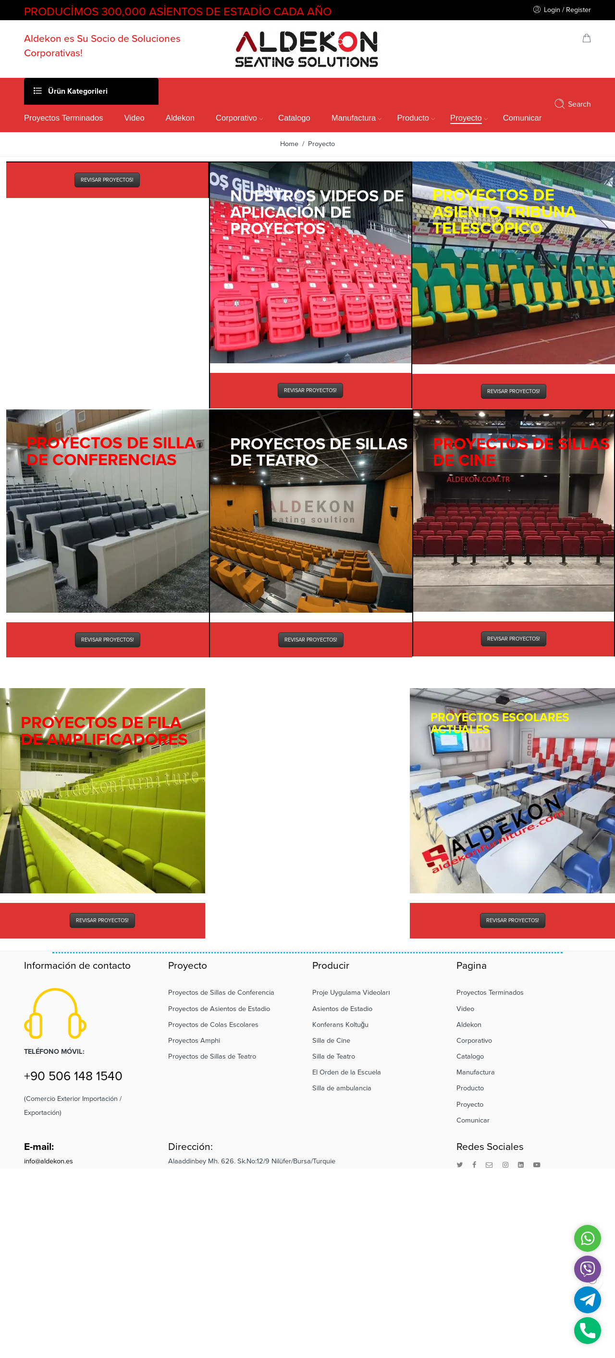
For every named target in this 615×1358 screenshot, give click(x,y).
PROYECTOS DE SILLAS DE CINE (521, 452)
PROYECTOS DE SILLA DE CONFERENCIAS (111, 451)
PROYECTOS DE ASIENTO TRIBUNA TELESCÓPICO (504, 211)
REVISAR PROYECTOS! (107, 180)
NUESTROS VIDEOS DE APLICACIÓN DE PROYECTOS (317, 212)
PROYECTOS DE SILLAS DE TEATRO (318, 452)
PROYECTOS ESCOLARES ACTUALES (499, 723)
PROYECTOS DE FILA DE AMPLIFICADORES (104, 731)
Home (289, 144)
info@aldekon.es (48, 1161)
